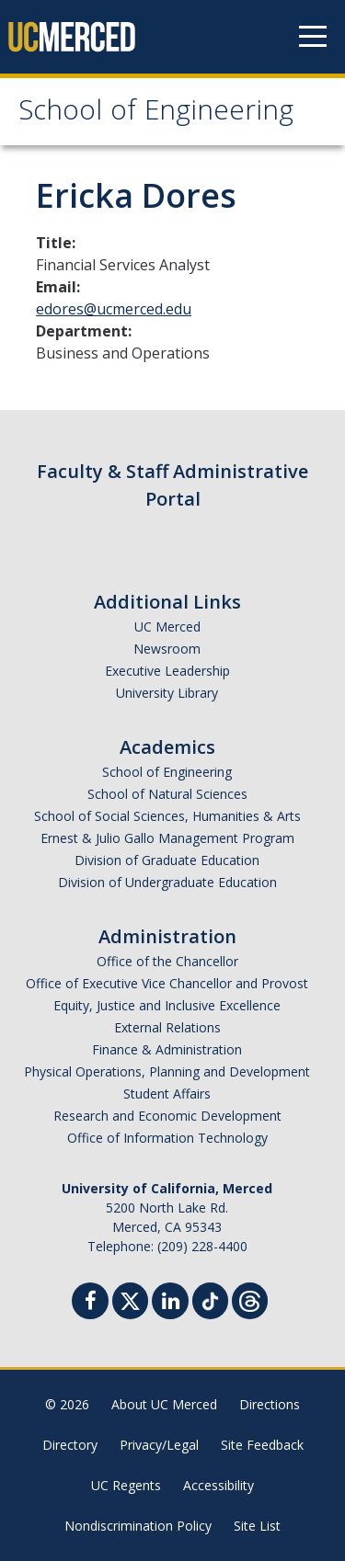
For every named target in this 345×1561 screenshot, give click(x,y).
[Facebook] (90, 1303)
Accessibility (218, 1485)
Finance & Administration (167, 1049)
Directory (70, 1444)
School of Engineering (155, 113)
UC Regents (126, 1485)
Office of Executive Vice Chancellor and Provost (167, 983)
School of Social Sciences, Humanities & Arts (167, 816)
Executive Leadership (167, 670)
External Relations (167, 1027)
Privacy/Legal (159, 1444)
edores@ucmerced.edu (113, 309)
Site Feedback (262, 1444)
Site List (257, 1525)
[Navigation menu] (312, 37)
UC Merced (167, 626)
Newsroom (167, 648)
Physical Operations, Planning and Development (167, 1071)
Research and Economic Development (167, 1115)
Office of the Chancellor (167, 961)
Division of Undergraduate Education (167, 882)
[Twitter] (130, 1298)
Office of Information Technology (167, 1137)
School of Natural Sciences (167, 794)
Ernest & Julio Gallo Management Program (167, 838)
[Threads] (249, 1298)
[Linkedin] (170, 1303)
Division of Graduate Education (167, 860)
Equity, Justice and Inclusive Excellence (167, 1005)
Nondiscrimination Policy (138, 1525)
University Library (167, 692)
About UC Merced (164, 1404)
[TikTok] (210, 1298)
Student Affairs (167, 1093)
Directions (269, 1404)
